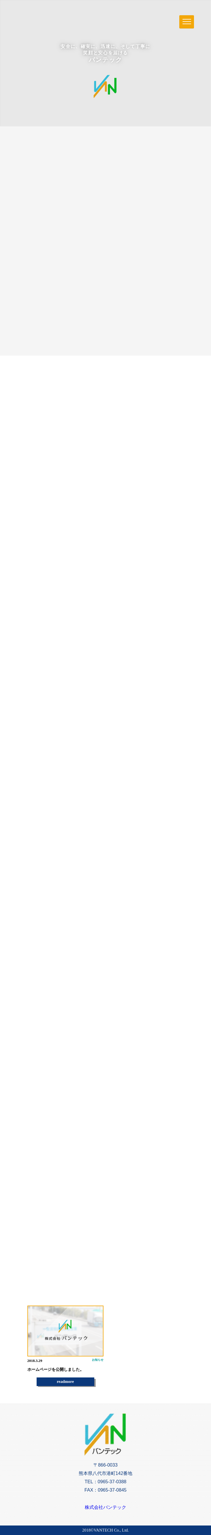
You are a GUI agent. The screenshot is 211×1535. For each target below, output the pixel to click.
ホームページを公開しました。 (55, 1369)
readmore (65, 1381)
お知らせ (97, 1359)
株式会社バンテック (105, 1507)
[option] (65, 1346)
